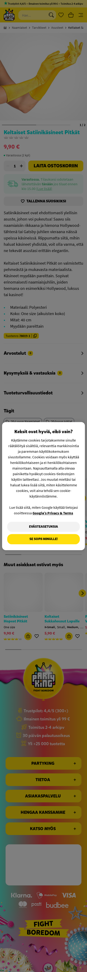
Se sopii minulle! (43, 539)
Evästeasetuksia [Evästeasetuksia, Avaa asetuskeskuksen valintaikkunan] (43, 526)
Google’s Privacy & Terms (52, 513)
